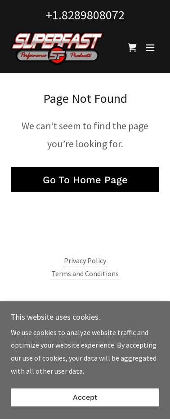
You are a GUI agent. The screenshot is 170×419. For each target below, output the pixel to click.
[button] (150, 48)
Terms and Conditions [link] (85, 273)
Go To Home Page (85, 179)
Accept (85, 397)
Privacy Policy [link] (85, 260)
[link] (57, 48)
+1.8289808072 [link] (85, 15)
